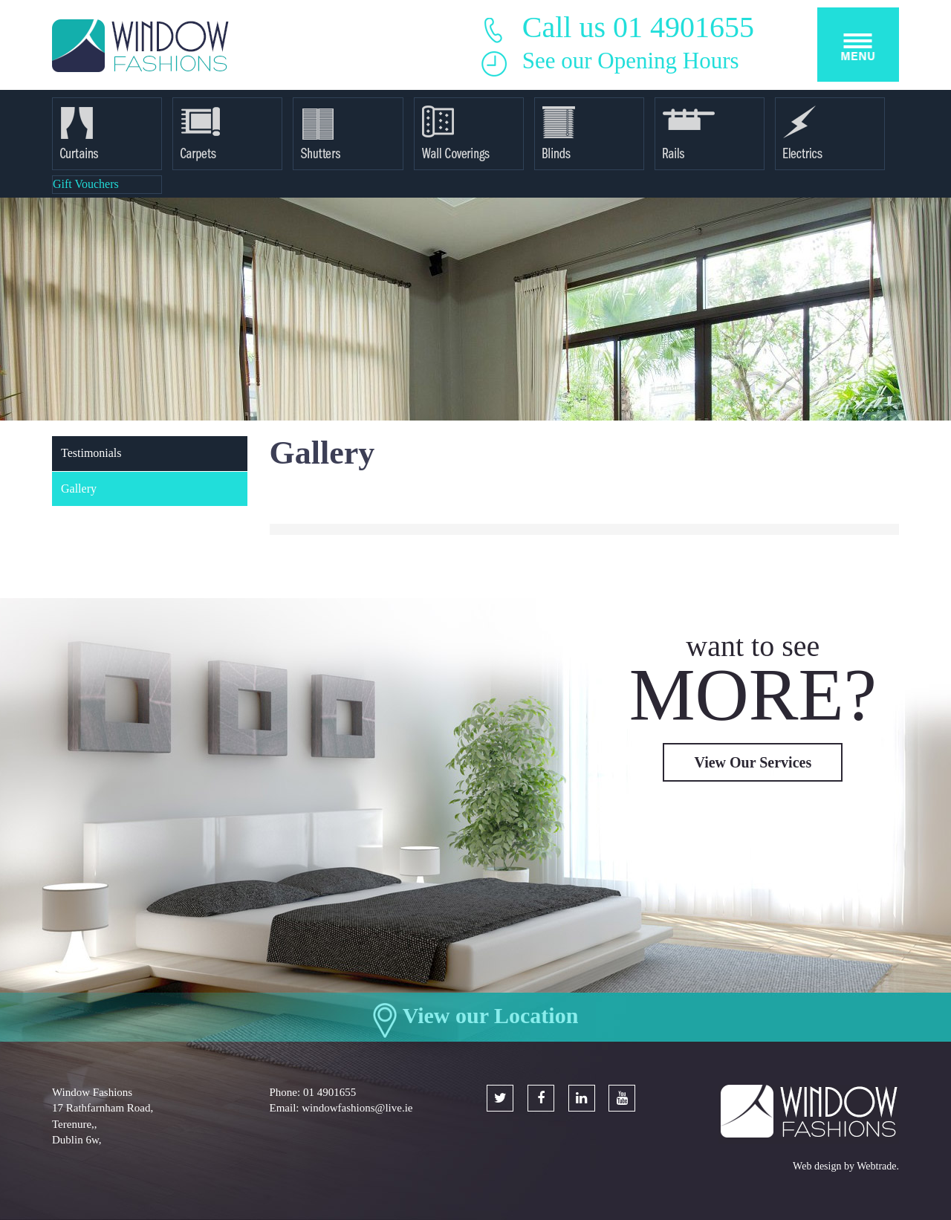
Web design (817, 1166)
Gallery (79, 488)
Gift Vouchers (86, 184)
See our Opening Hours (630, 61)
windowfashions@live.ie (357, 1108)
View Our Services (752, 762)
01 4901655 (329, 1092)
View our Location (491, 1015)
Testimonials (91, 453)
